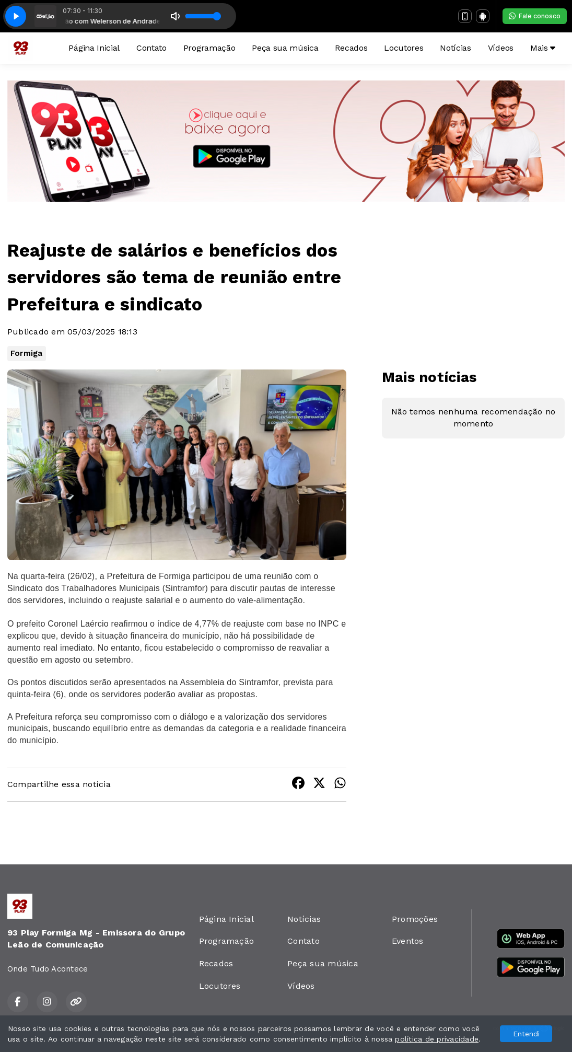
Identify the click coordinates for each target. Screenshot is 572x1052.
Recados (351, 48)
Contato (151, 48)
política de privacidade (436, 1039)
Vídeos (500, 48)
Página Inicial (94, 48)
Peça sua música (285, 48)
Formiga (26, 353)
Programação (209, 48)
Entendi (526, 1034)
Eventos (408, 941)
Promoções (415, 919)
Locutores (403, 48)
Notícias (455, 48)
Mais (542, 48)
